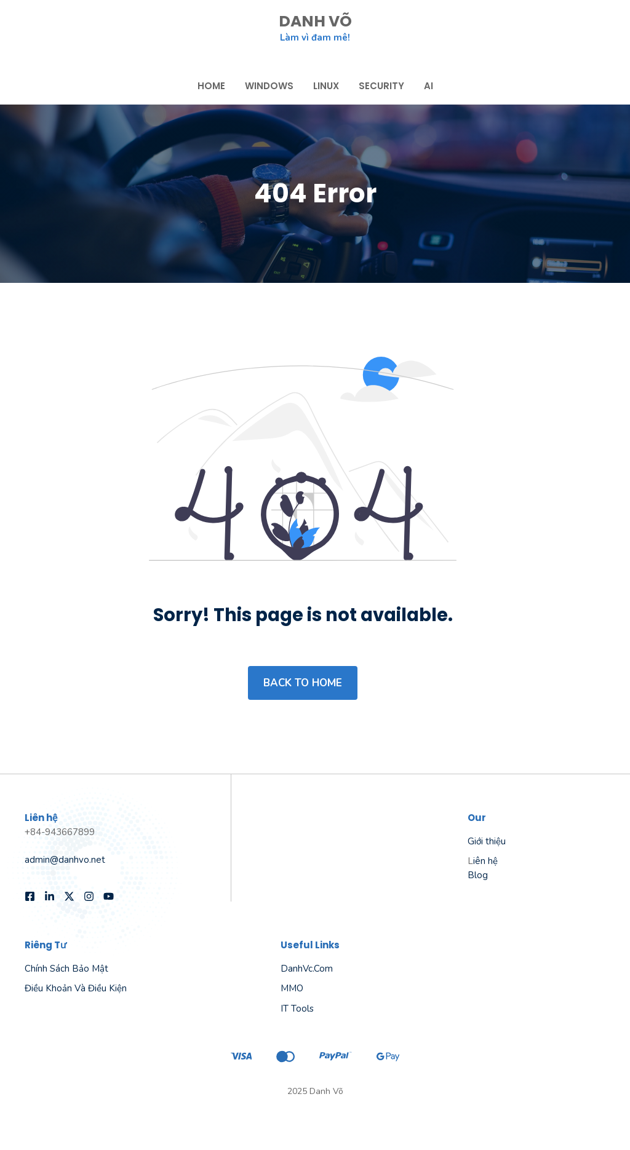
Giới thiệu (487, 841)
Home (211, 85)
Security (381, 85)
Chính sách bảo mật (66, 968)
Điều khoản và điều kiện (76, 988)
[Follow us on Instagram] (89, 896)
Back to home (302, 683)
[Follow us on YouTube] (108, 896)
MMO (292, 988)
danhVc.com (307, 968)
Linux (326, 85)
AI (428, 85)
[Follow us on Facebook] (30, 896)
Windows (269, 85)
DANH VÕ (315, 21)
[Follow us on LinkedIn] (49, 896)
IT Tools (297, 1008)
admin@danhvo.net (65, 860)
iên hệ (485, 861)
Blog (478, 875)
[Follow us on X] (69, 896)
